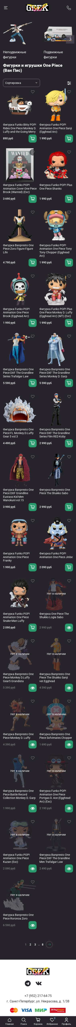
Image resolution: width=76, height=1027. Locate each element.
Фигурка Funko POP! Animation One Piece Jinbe (56, 555)
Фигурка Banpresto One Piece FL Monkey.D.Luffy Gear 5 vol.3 (18, 433)
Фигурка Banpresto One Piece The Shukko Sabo (54, 491)
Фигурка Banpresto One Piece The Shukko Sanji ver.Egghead (54, 677)
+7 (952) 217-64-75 (38, 996)
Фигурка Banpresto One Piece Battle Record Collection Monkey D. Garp (19, 794)
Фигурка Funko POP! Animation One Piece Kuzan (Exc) (16, 858)
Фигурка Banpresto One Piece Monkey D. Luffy (18, 736)
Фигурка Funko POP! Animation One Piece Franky (16, 557)
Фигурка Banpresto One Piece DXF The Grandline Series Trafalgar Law (18, 373)
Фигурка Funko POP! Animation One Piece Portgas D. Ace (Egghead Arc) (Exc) (54, 796)
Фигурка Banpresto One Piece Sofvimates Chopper (55, 736)
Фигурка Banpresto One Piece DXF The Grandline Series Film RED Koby (54, 433)
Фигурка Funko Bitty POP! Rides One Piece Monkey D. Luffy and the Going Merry (19, 128)
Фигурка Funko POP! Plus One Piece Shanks (55, 186)
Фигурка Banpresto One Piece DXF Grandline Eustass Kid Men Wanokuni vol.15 (18, 495)
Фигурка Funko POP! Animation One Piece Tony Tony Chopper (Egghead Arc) (55, 251)
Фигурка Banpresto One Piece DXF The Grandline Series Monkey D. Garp (54, 373)
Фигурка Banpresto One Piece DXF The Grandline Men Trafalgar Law (54, 858)
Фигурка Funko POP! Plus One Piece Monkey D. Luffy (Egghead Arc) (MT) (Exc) (55, 312)
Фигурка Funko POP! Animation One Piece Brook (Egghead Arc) (16, 312)
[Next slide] (70, 39)
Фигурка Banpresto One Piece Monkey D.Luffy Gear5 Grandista (18, 677)
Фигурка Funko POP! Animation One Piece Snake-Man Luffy (16, 617)
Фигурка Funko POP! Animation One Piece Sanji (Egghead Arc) (55, 128)
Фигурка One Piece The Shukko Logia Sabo (54, 615)
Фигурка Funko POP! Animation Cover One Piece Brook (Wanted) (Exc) (20, 188)
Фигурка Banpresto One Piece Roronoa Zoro (18, 916)
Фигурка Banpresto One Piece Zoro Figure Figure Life (18, 249)
